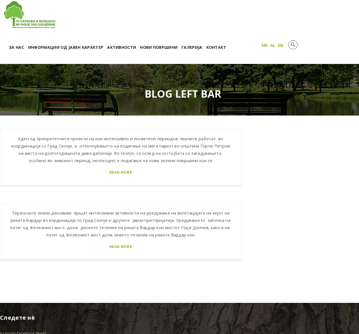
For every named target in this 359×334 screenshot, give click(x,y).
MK (323, 17)
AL (331, 17)
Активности (181, 19)
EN (339, 17)
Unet (67, 322)
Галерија (251, 19)
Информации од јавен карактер (125, 19)
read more (120, 144)
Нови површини (219, 19)
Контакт (276, 19)
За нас (76, 19)
